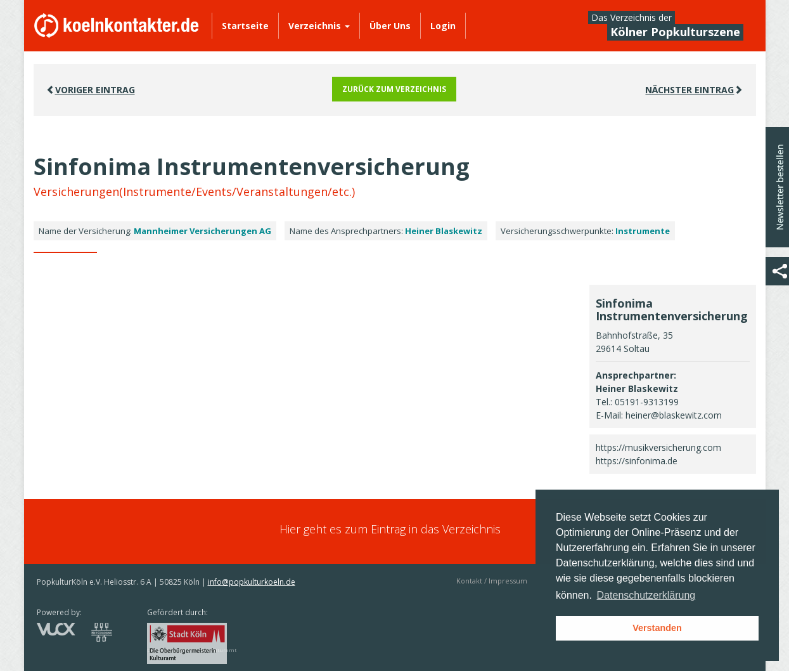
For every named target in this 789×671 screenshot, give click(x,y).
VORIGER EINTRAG (90, 90)
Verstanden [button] (657, 628)
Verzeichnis (319, 26)
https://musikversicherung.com (658, 447)
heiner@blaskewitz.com (673, 415)
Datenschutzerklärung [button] (646, 595)
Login (443, 26)
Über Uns (390, 26)
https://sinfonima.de (636, 461)
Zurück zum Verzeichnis (394, 89)
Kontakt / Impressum (491, 580)
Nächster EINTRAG (694, 90)
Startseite (245, 26)
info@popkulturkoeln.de (251, 582)
